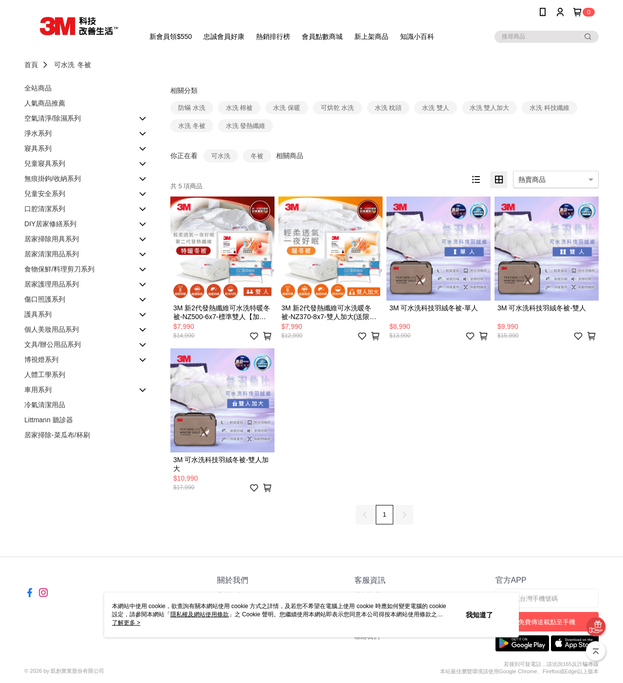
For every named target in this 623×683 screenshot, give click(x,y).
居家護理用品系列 (51, 284)
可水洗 (64, 65)
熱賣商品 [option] (532, 179)
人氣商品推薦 (44, 103)
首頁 (31, 65)
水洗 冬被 (191, 125)
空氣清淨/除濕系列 (52, 118)
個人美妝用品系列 (51, 329)
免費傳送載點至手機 (546, 622)
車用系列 (38, 390)
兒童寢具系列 (44, 163)
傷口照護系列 (44, 299)
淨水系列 (38, 133)
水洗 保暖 (286, 107)
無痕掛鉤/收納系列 (52, 178)
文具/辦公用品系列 (52, 344)
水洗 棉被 (239, 107)
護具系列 (38, 314)
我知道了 (479, 615)
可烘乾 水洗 (337, 107)
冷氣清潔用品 (44, 405)
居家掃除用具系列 (51, 239)
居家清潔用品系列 (51, 254)
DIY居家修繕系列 (50, 224)
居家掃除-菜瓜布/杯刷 (57, 435)
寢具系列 (38, 148)
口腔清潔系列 (44, 209)
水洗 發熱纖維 (246, 125)
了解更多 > (126, 622)
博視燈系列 (41, 359)
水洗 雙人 (435, 107)
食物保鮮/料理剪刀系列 (59, 269)
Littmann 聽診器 (48, 420)
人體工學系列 (44, 374)
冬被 (84, 65)
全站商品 (38, 88)
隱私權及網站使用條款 (199, 614)
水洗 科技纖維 (549, 107)
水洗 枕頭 (388, 107)
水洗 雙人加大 (490, 107)
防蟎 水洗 (191, 107)
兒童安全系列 (44, 194)
